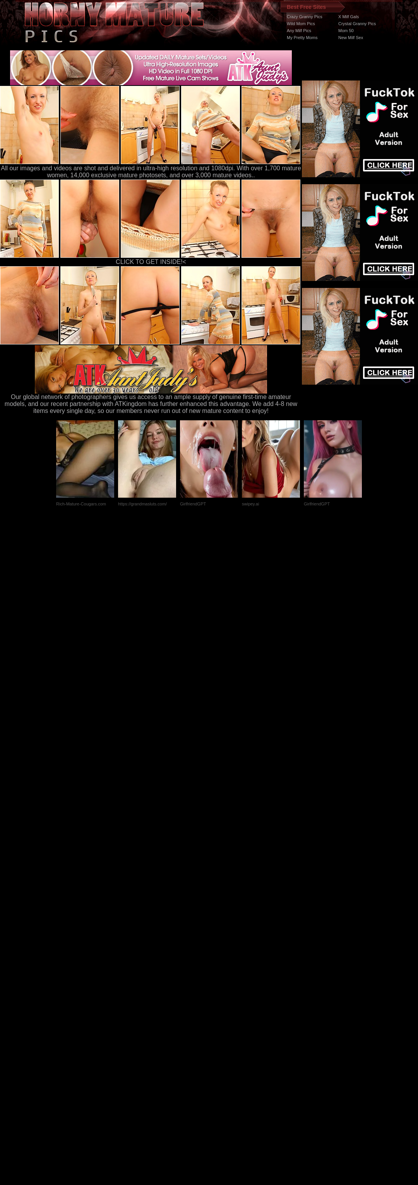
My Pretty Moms (302, 37)
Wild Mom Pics (301, 23)
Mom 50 (346, 30)
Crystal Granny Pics (357, 23)
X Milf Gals (348, 16)
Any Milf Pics (299, 30)
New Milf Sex (350, 37)
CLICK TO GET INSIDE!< (151, 262)
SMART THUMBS (222, 1039)
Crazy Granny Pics (304, 16)
